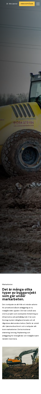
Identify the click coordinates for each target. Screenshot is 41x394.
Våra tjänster (11, 4)
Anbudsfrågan (27, 4)
